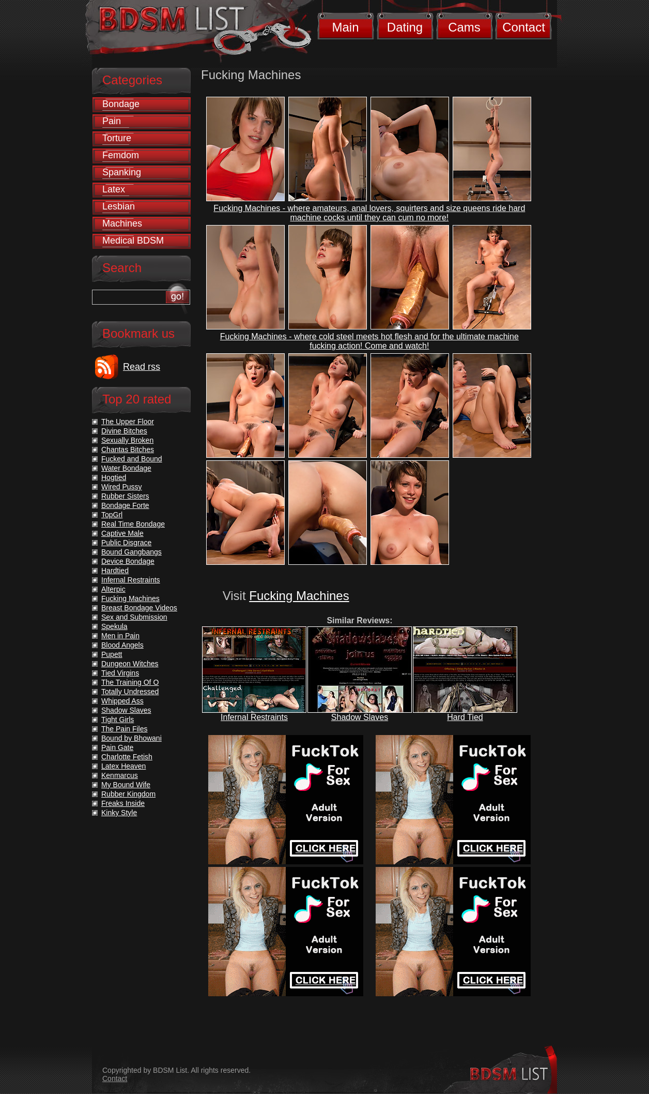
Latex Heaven (123, 766)
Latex (113, 189)
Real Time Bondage (133, 524)
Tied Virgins (120, 673)
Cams (464, 27)
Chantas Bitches (127, 449)
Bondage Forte (125, 505)
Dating (405, 27)
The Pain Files (124, 729)
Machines (122, 223)
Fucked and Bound (131, 459)
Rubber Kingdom (128, 794)
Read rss (141, 367)
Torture (116, 138)
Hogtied (113, 477)
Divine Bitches (124, 431)
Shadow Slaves (359, 717)
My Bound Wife (125, 785)
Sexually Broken (127, 440)
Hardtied (115, 570)
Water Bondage (126, 468)
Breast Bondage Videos (139, 608)
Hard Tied (465, 717)
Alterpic (113, 589)
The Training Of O (130, 682)
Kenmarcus (119, 775)
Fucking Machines (299, 596)
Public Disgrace (126, 542)
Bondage (121, 104)
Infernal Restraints (254, 717)
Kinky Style (119, 812)
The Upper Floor (127, 421)
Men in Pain (120, 636)
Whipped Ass (122, 701)
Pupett (111, 654)
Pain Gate (117, 747)
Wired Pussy (121, 487)
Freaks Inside (123, 803)
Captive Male (122, 533)
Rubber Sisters (125, 496)
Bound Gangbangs (131, 552)
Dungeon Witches (130, 664)
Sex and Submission (134, 617)
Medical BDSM (133, 240)
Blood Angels (122, 645)
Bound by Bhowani (131, 738)
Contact (523, 27)
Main (345, 27)
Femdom (120, 155)
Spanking (121, 172)
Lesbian (118, 206)
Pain (111, 121)
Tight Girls (117, 719)
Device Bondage (127, 561)
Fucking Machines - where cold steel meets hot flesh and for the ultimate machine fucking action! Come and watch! (369, 341)
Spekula (114, 626)
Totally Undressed (130, 691)
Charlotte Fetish (126, 757)
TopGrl (111, 515)
